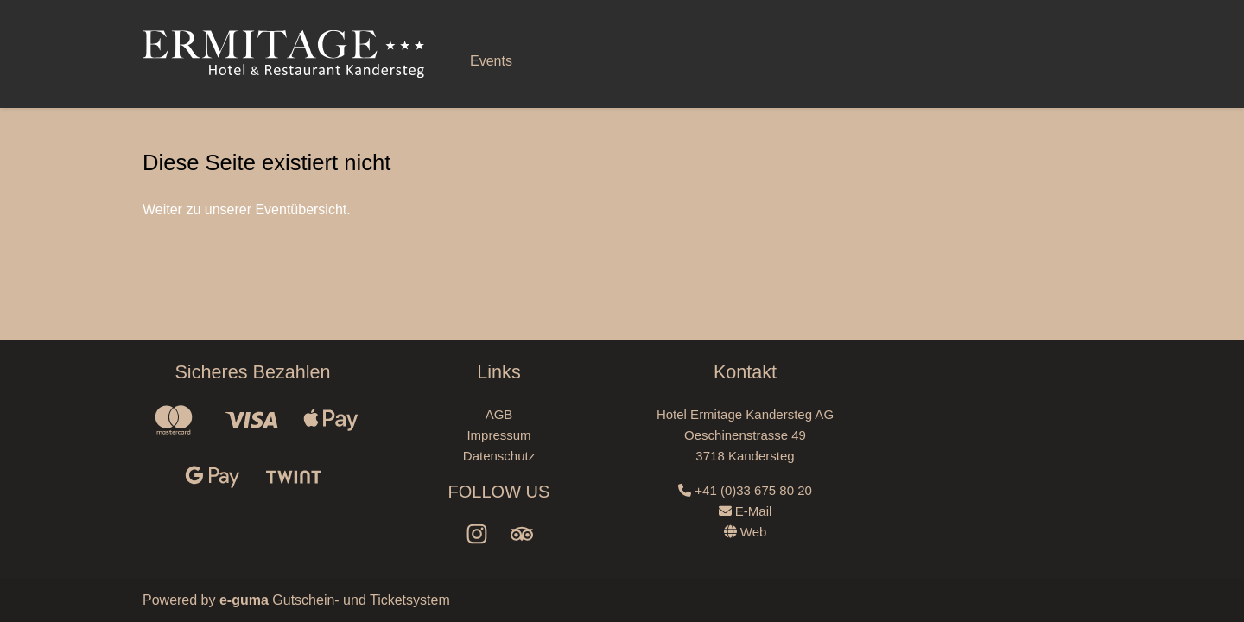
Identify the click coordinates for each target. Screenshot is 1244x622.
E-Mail (745, 511)
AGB (499, 414)
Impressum (498, 435)
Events (491, 61)
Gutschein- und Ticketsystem (334, 600)
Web (745, 531)
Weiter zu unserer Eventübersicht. (247, 209)
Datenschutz (499, 455)
